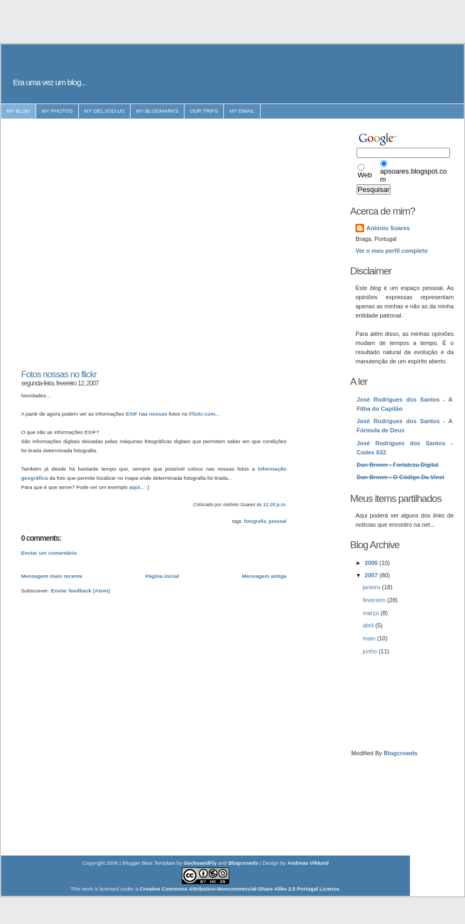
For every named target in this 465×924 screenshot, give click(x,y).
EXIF (132, 414)
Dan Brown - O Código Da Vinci (401, 477)
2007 (372, 575)
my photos (57, 111)
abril (369, 625)
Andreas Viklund (308, 863)
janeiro (372, 587)
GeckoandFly (200, 863)
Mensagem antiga (264, 576)
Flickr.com (202, 414)
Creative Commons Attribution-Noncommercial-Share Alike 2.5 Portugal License (239, 889)
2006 (372, 563)
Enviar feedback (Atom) (80, 591)
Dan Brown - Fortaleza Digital (398, 464)
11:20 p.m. (274, 504)
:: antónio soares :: (66, 67)
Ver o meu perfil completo (391, 250)
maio (370, 638)
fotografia (255, 521)
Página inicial (162, 576)
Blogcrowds (401, 753)
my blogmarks (157, 111)
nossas (158, 414)
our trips (204, 111)
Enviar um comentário (49, 553)
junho (371, 651)
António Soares (388, 228)
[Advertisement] (115, 244)
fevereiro (375, 600)
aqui (134, 487)
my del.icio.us (104, 111)
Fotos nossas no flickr (59, 374)
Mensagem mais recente (52, 576)
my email (241, 111)
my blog (18, 111)
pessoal (277, 521)
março (371, 613)
